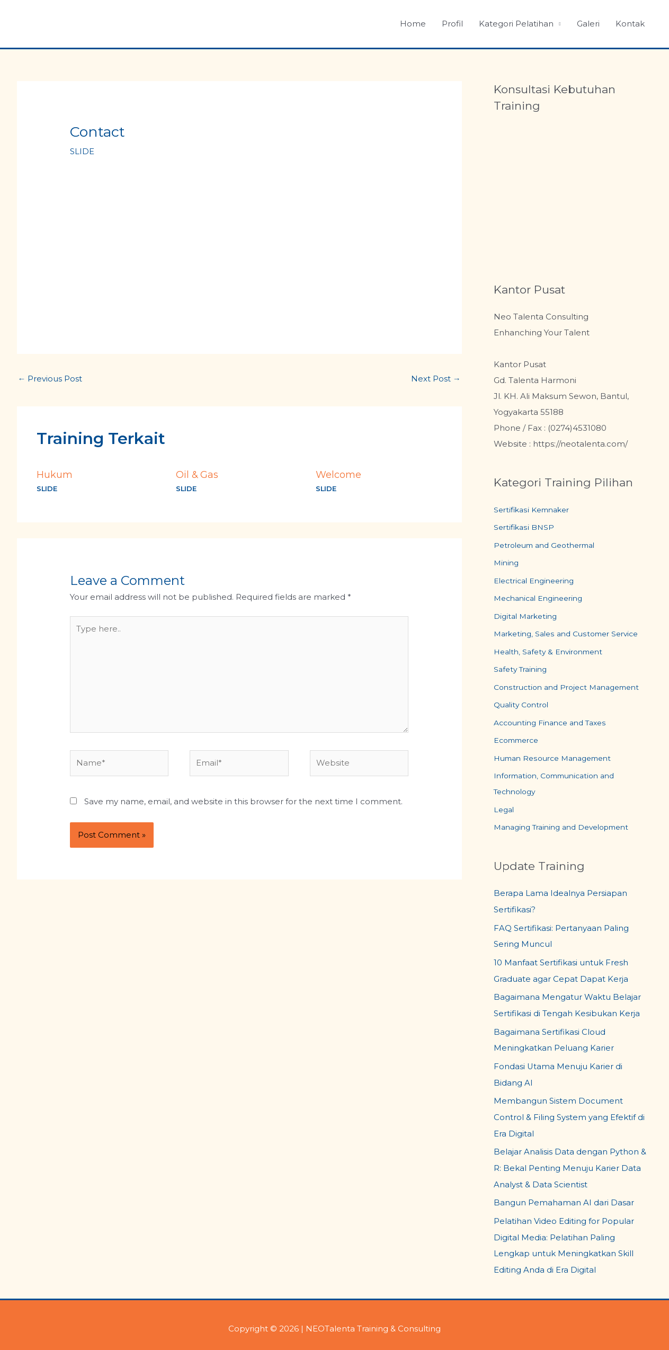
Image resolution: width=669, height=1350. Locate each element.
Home (413, 24)
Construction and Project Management (573, 689)
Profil (452, 24)
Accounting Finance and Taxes (555, 725)
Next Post (436, 379)
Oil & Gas (197, 475)
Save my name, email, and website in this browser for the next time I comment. (243, 802)
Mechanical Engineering (542, 599)
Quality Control (524, 706)
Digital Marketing (528, 617)
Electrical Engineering (538, 581)
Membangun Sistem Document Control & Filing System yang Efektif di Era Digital (569, 1114)
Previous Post (50, 379)
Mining (507, 563)
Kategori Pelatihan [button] (516, 24)
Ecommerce (519, 743)
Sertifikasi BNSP (525, 528)
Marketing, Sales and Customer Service (572, 635)
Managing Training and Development (569, 830)
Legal (505, 812)
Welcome (338, 475)
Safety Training (522, 671)
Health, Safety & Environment (552, 653)
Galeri (588, 24)
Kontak (630, 24)
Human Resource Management (558, 761)
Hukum (55, 475)
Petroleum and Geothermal (550, 546)
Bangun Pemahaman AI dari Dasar (564, 1198)
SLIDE (82, 151)
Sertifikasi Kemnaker (535, 510)
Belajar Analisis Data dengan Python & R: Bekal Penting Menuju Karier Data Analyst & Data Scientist (570, 1164)
